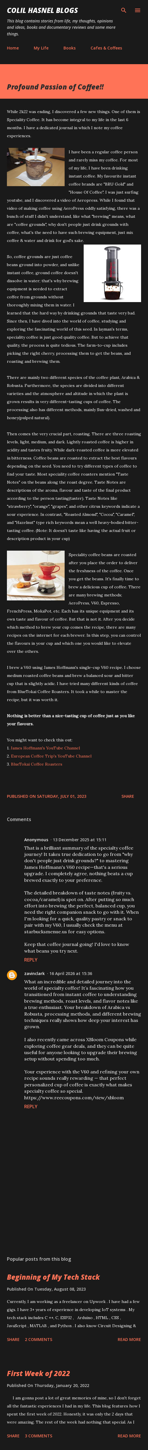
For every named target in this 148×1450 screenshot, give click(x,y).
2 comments (38, 1339)
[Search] (123, 10)
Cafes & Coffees (106, 48)
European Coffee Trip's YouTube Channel (51, 756)
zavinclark (34, 973)
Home (13, 48)
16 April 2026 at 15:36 (70, 973)
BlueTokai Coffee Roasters (36, 764)
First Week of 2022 (38, 1373)
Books (69, 48)
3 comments (38, 1435)
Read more (129, 1339)
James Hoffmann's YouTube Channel (45, 748)
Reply (31, 960)
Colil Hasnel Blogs (42, 10)
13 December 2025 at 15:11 (79, 839)
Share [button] (127, 796)
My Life (41, 48)
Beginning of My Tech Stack (53, 1277)
